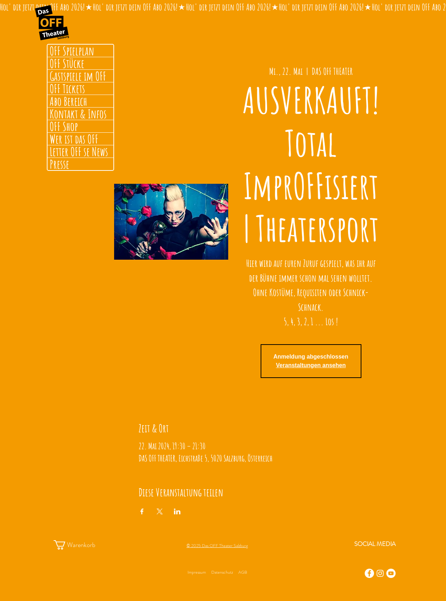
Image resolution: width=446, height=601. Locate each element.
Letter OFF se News (79, 151)
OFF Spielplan (72, 51)
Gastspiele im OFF (78, 76)
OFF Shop (64, 126)
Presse (59, 164)
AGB (242, 572)
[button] (81, 545)
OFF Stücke (67, 63)
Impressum (197, 572)
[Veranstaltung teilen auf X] (159, 511)
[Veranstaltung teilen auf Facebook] (142, 511)
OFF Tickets (67, 88)
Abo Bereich (68, 101)
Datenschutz (222, 572)
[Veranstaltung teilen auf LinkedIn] (177, 511)
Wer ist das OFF (74, 139)
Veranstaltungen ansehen (311, 365)
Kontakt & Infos (78, 114)
